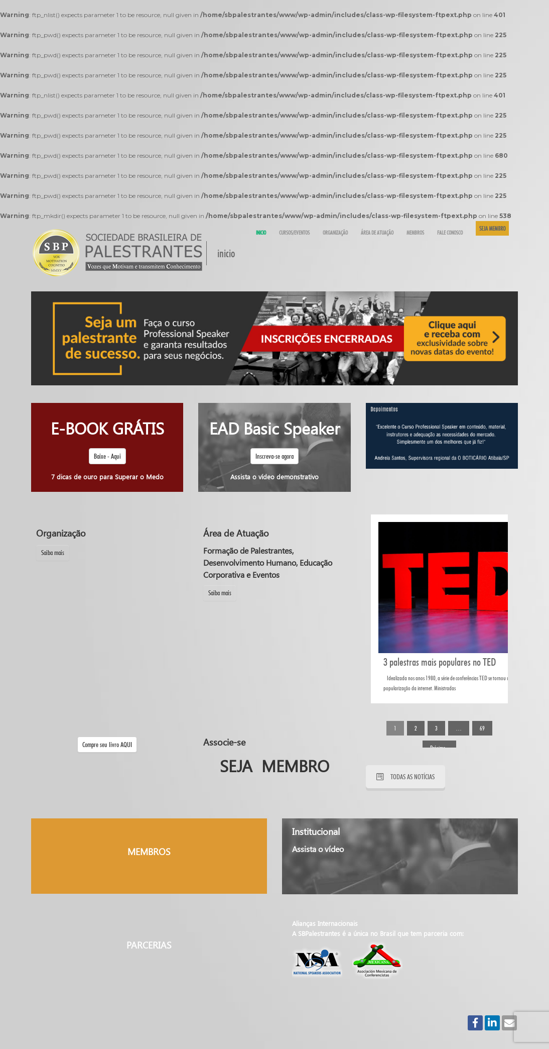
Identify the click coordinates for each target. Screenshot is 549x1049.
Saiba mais (52, 553)
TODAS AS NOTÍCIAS (405, 777)
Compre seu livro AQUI (107, 745)
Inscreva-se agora (274, 456)
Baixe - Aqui (107, 456)
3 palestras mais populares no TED (439, 662)
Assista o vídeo (318, 849)
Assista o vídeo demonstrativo (274, 476)
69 (482, 728)
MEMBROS (149, 852)
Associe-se (224, 742)
